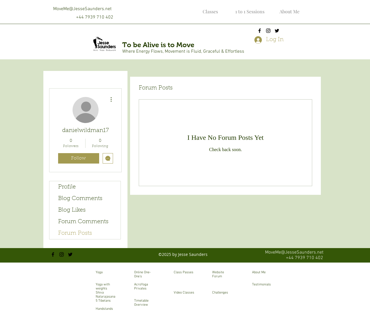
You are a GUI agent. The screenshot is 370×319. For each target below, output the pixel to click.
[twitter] (277, 31)
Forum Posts (75, 233)
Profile (67, 187)
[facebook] (259, 31)
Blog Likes (72, 210)
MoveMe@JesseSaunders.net (82, 9)
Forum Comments (83, 222)
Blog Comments (80, 198)
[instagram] (268, 31)
